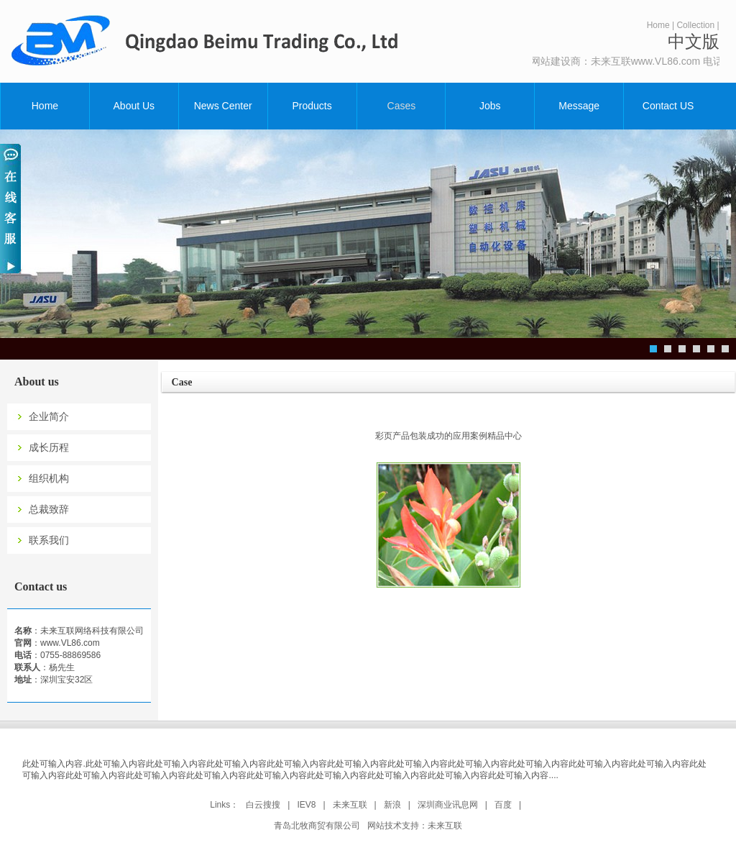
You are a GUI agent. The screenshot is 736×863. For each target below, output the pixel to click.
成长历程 (49, 447)
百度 (503, 805)
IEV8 (306, 805)
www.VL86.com (70, 643)
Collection (695, 25)
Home (658, 25)
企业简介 (49, 416)
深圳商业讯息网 (448, 805)
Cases (401, 105)
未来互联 (350, 805)
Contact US (668, 105)
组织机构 (49, 478)
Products (311, 105)
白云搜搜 (263, 805)
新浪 (392, 805)
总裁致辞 (49, 509)
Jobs (490, 105)
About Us (134, 105)
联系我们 (49, 540)
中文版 (693, 41)
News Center (223, 105)
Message (578, 105)
